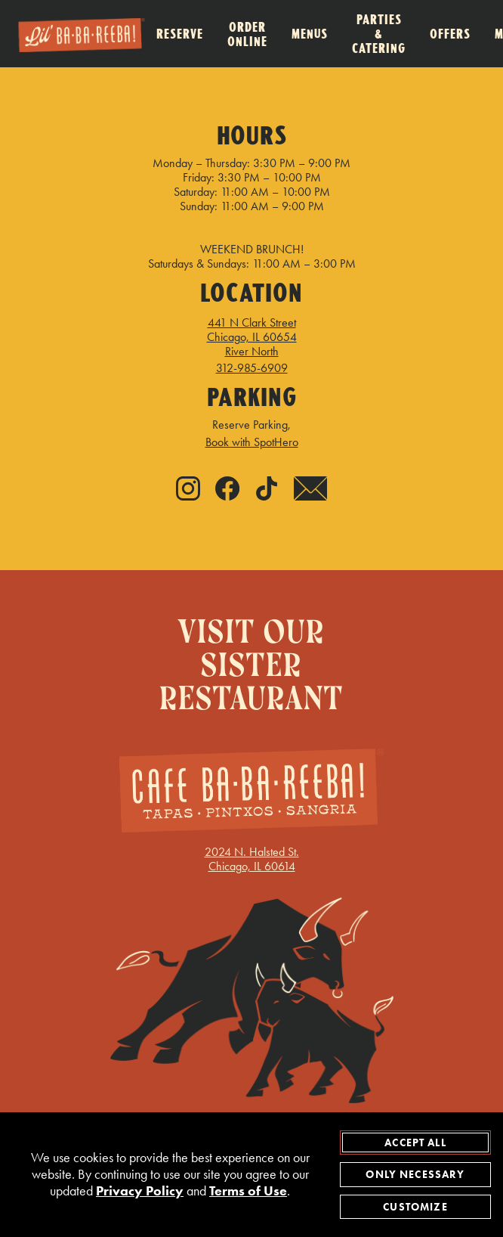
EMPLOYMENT (291, 916)
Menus (310, 33)
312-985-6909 (252, 368)
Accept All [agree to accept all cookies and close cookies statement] (415, 1142)
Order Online (247, 34)
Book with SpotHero (251, 442)
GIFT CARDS (93, 916)
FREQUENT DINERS (396, 889)
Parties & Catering (379, 33)
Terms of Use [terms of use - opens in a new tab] (248, 1191)
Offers (450, 33)
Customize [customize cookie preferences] (415, 1207)
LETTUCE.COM (286, 889)
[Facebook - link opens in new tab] (227, 490)
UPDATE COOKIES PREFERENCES (141, 889)
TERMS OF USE (252, 942)
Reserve (179, 33)
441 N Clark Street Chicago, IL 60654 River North (252, 336)
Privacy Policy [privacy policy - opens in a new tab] (140, 1191)
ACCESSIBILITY (190, 916)
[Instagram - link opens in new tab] (188, 490)
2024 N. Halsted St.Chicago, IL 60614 (252, 775)
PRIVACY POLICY (396, 916)
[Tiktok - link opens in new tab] (266, 490)
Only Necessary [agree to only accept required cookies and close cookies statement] (415, 1174)
